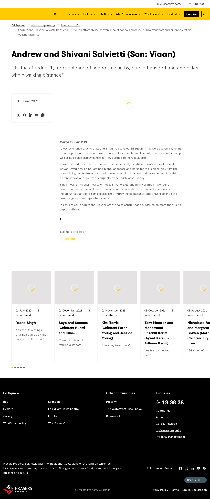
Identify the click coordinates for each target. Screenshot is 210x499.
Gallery (7, 416)
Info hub (53, 416)
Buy (5, 401)
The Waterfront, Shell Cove (124, 409)
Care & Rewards (166, 423)
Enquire (191, 14)
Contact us (163, 410)
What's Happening (43, 25)
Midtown (111, 401)
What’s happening (14, 423)
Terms (175, 489)
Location (54, 401)
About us (162, 417)
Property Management (170, 436)
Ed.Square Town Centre (63, 409)
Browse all (113, 416)
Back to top (195, 479)
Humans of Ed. (70, 25)
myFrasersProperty (166, 4)
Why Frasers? (57, 423)
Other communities (120, 393)
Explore (8, 409)
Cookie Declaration (194, 489)
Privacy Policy (159, 489)
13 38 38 (197, 4)
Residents (69, 238)
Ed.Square (18, 25)
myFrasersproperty (168, 430)
